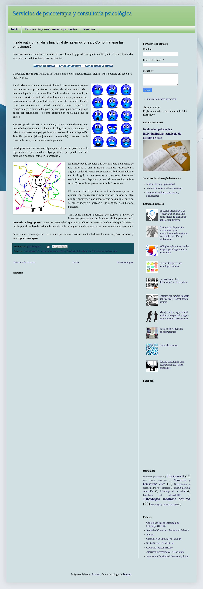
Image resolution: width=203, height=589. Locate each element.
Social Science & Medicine (160, 543)
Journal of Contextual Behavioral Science (167, 530)
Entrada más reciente (24, 262)
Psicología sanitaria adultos (104, 251)
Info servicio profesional (155, 480)
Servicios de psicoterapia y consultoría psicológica (72, 13)
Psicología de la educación (78, 251)
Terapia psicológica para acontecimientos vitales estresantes (171, 364)
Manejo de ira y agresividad (160, 184)
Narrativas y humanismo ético (51, 251)
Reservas (89, 29)
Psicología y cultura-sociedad (164, 504)
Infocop (150, 534)
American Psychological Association (165, 552)
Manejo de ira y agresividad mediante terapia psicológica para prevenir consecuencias (174, 315)
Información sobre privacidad (161, 99)
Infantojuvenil (30, 251)
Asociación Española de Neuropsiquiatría (167, 556)
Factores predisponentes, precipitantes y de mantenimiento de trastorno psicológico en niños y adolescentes (173, 233)
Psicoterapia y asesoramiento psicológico (51, 29)
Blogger (127, 574)
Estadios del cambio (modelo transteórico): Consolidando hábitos (174, 298)
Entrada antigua (125, 262)
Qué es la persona (168, 345)
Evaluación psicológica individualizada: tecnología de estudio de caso (162, 133)
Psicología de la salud (173, 491)
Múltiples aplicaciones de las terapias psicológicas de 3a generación (174, 249)
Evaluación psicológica (152, 477)
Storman (96, 574)
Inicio (14, 29)
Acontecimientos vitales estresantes (164, 188)
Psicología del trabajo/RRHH (162, 495)
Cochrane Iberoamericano (159, 547)
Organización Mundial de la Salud (163, 539)
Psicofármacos (163, 487)
